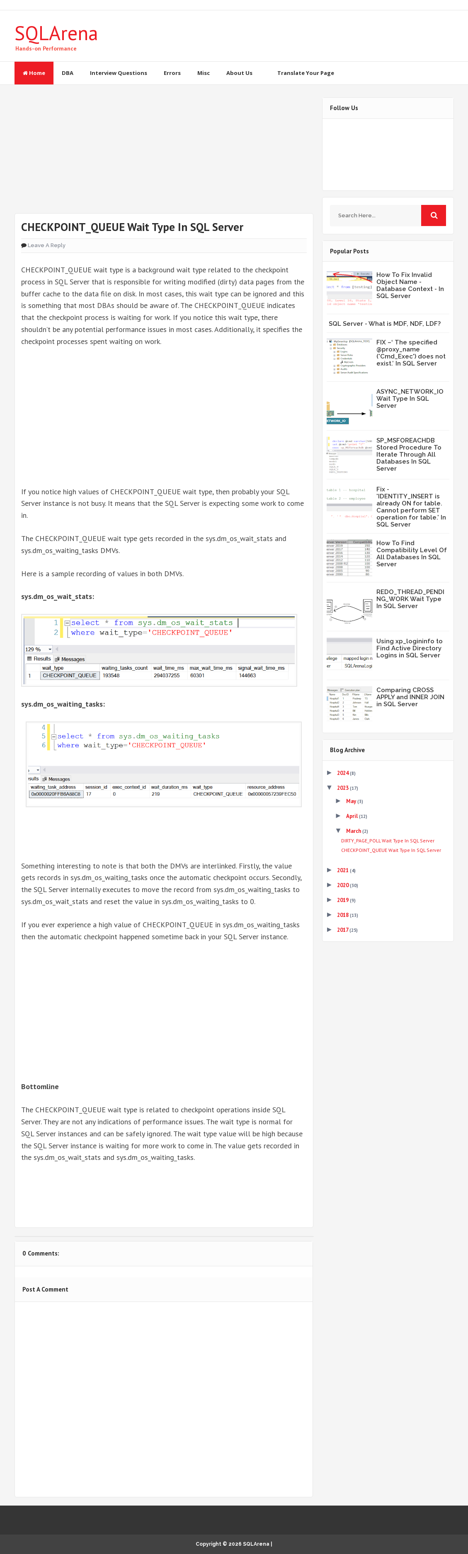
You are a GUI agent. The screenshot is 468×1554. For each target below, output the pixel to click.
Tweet (48, 1194)
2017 (343, 929)
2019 (343, 900)
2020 (343, 885)
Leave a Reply (46, 245)
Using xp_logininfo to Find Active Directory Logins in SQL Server (409, 648)
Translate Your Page (305, 73)
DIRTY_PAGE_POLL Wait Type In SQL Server (387, 840)
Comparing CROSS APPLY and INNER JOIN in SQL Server (410, 697)
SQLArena (56, 33)
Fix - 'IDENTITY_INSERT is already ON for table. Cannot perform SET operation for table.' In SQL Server (411, 507)
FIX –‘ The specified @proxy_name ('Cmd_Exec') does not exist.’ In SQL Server (411, 353)
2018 (343, 915)
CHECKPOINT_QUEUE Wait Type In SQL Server (391, 850)
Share (104, 1194)
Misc (203, 73)
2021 (343, 870)
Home (34, 73)
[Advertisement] (164, 155)
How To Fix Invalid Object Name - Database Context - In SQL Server (410, 285)
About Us (239, 73)
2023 (343, 787)
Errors (172, 73)
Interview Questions (118, 73)
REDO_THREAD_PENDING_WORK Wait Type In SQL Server (410, 599)
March (354, 831)
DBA (67, 73)
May (351, 801)
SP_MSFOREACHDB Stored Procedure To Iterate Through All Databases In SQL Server (408, 454)
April (352, 816)
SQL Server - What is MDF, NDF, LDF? (385, 323)
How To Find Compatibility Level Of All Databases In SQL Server (411, 553)
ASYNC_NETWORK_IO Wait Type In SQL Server (410, 398)
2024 (343, 773)
